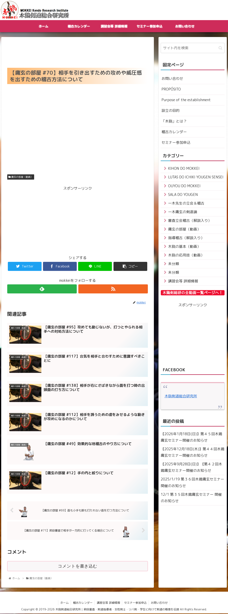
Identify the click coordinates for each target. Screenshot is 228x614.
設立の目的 (171, 110)
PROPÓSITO (171, 89)
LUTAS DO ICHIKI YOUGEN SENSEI (196, 177)
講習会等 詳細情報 (183, 282)
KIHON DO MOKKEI (183, 169)
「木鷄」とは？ (174, 121)
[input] (193, 48)
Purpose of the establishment (186, 100)
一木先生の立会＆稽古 (186, 203)
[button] (220, 48)
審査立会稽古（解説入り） (190, 221)
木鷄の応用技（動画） (186, 256)
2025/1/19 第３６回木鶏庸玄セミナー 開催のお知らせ (192, 484)
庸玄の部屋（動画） (20, 177)
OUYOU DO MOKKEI (184, 186)
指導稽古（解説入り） (186, 238)
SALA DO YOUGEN (183, 195)
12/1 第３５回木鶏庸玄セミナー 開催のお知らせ (191, 499)
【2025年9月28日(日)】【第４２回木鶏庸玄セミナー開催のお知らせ (191, 469)
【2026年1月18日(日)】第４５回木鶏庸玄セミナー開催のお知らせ (191, 438)
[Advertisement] (77, 51)
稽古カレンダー (174, 132)
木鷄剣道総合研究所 (181, 397)
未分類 (173, 264)
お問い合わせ (172, 78)
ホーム (64, 603)
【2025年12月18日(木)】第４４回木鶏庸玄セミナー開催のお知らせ (192, 453)
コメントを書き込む (77, 566)
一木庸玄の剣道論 (182, 212)
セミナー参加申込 (176, 142)
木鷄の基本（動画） (184, 247)
